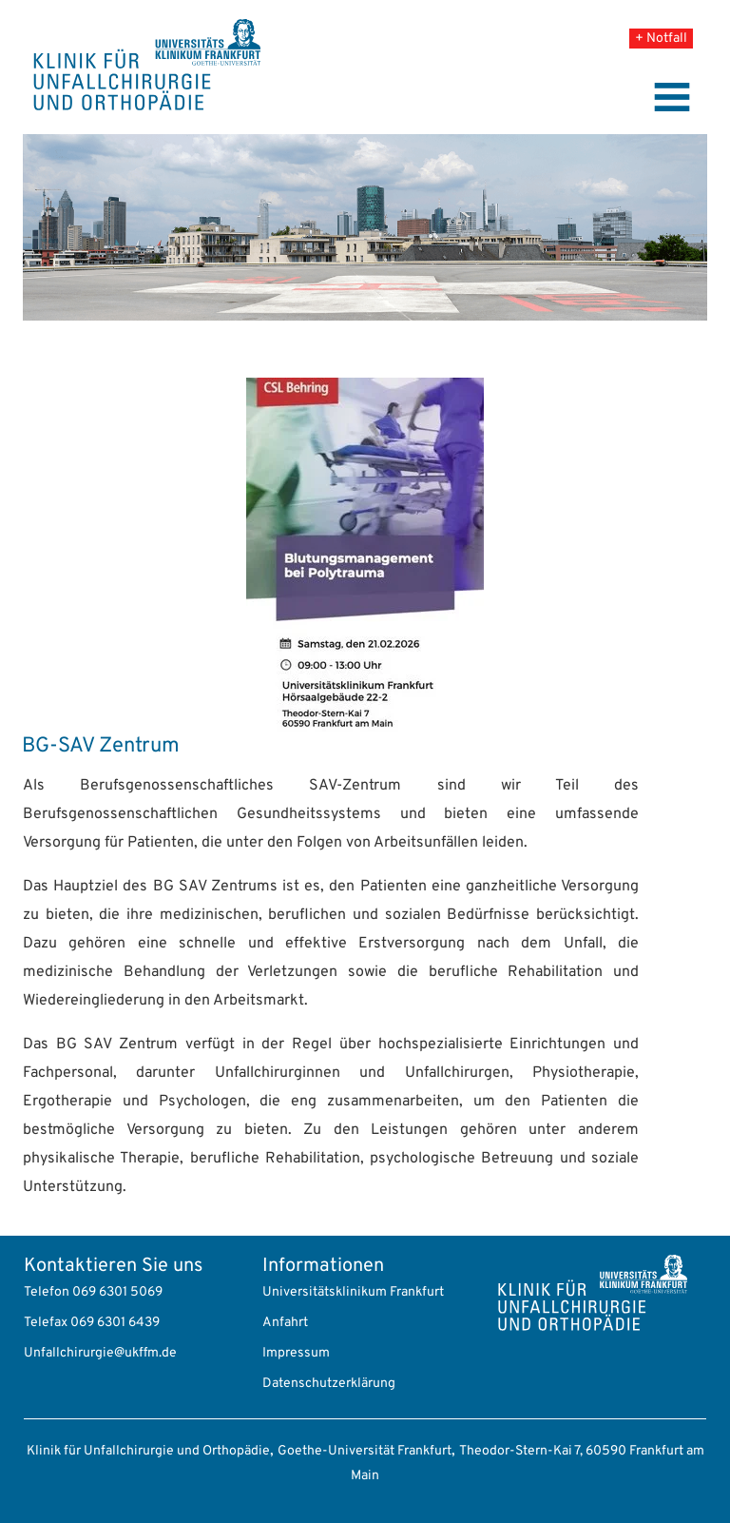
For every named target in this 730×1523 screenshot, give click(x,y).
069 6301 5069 (117, 1292)
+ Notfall (661, 38)
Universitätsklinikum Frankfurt (353, 1292)
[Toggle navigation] (672, 97)
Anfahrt (285, 1323)
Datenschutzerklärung (328, 1384)
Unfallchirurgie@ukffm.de (100, 1353)
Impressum (296, 1353)
